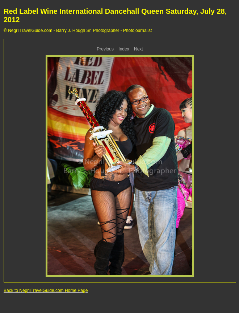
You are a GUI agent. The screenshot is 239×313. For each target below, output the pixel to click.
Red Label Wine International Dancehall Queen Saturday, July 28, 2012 (115, 15)
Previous (105, 49)
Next (138, 49)
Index (123, 49)
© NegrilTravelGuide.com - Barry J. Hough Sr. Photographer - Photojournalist (78, 30)
